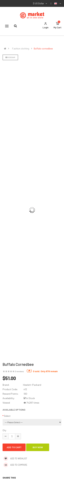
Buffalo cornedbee (43, 48)
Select (7, 415)
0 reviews (19, 371)
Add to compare (15, 464)
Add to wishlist (15, 458)
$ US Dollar (40, 3)
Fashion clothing (20, 48)
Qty (4, 430)
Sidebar (10, 57)
